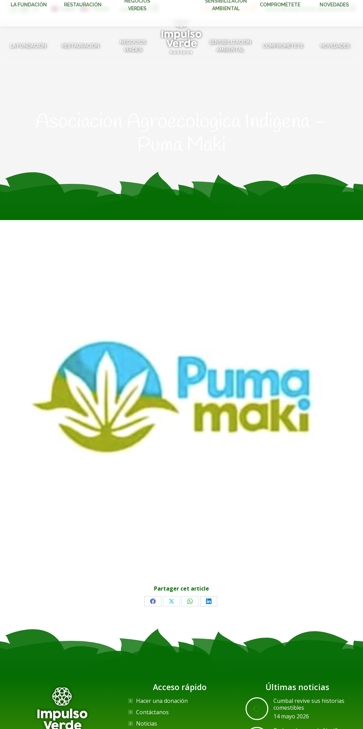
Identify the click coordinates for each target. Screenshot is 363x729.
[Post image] (257, 708)
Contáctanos (152, 712)
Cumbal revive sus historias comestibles (308, 704)
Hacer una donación (162, 700)
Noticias (146, 723)
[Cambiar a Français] (95, 8)
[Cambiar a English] (63, 8)
